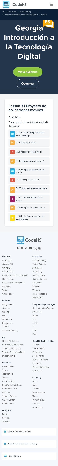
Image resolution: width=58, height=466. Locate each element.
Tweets (5, 377)
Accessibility (37, 407)
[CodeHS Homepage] (16, 4)
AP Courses (37, 268)
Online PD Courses (10, 341)
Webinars (6, 392)
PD (3, 337)
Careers (35, 389)
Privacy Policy (38, 400)
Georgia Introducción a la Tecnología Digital (21, 14)
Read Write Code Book (12, 385)
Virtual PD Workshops (11, 348)
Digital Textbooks (39, 294)
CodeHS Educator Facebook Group (20, 444)
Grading (5, 312)
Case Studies (8, 366)
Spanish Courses (39, 279)
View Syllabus (28, 72)
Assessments (38, 356)
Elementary (37, 271)
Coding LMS (7, 264)
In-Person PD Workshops (12, 345)
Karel (34, 334)
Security (35, 403)
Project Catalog (39, 264)
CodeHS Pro (7, 271)
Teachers (6, 421)
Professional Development (13, 283)
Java (34, 319)
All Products (7, 260)
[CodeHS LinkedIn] (26, 248)
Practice (35, 286)
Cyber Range (7, 294)
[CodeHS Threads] (39, 248)
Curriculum (12, 12)
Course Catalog (25, 12)
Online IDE (6, 268)
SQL (34, 330)
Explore (44, 14)
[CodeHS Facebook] (18, 248)
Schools (5, 418)
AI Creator (6, 286)
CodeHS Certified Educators (17, 431)
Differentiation (38, 348)
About (35, 381)
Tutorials (36, 290)
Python (35, 315)
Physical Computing (40, 367)
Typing (5, 290)
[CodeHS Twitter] (35, 248)
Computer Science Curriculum (15, 275)
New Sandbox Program (43, 308)
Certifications (8, 279)
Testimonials (7, 374)
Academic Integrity (10, 330)
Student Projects (9, 396)
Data (4, 315)
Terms (34, 396)
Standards (36, 283)
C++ (34, 327)
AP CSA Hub (37, 297)
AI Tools (5, 327)
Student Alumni (8, 403)
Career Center (8, 400)
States (5, 370)
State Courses (38, 275)
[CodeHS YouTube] (30, 248)
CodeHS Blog (8, 381)
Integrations (7, 323)
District (5, 414)
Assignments (7, 304)
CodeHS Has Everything (43, 341)
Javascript (36, 312)
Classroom (6, 308)
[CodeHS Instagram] (22, 248)
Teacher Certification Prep (13, 352)
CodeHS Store (12, 456)
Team (34, 385)
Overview (27, 84)
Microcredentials (9, 356)
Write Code (7, 319)
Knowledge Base (9, 389)
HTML (35, 323)
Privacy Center (38, 392)
